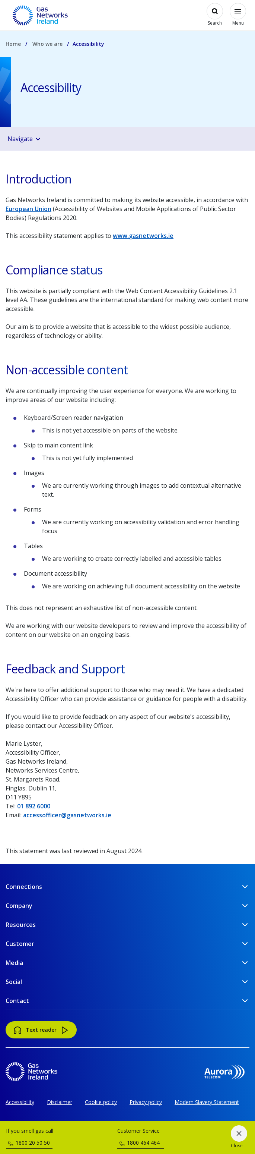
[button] (129, 138)
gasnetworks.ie (151, 236)
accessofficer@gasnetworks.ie (67, 815)
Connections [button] (24, 887)
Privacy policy (146, 1102)
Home (13, 43)
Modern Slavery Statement (207, 1102)
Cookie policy (101, 1102)
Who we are (47, 43)
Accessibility (20, 1102)
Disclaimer (59, 1102)
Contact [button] (17, 1001)
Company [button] (19, 906)
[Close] (239, 1137)
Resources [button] (21, 925)
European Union (28, 209)
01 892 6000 (33, 806)
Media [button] (14, 963)
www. (121, 236)
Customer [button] (20, 944)
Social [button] (14, 982)
